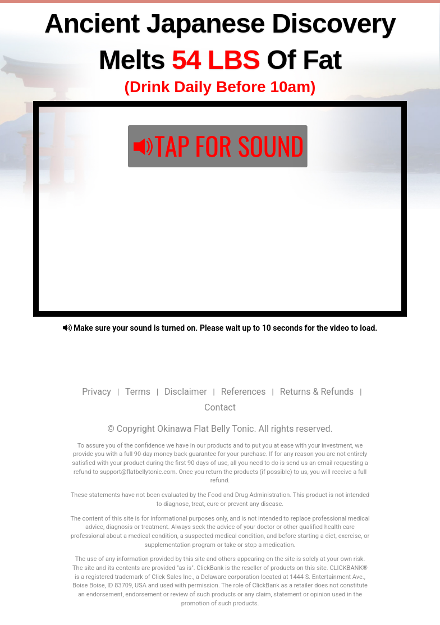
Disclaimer (185, 391)
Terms (137, 391)
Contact (220, 407)
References (243, 391)
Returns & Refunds (317, 391)
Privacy (96, 391)
